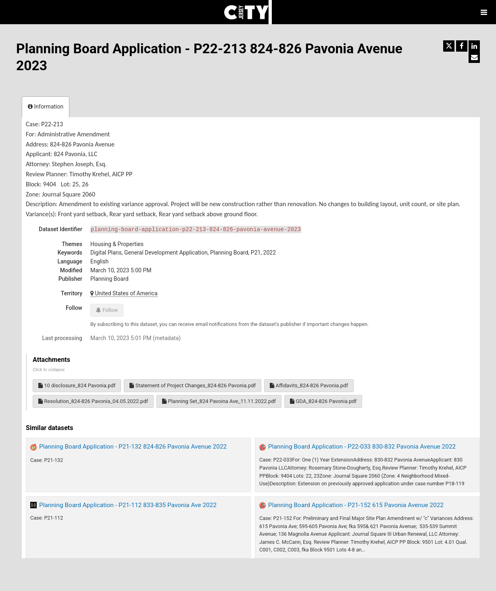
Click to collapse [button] (49, 369)
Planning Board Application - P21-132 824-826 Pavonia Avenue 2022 (133, 446)
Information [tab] (45, 106)
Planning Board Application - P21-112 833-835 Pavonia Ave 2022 (128, 505)
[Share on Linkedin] (474, 46)
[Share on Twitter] (448, 46)
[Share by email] (474, 57)
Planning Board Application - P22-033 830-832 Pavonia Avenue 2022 (362, 446)
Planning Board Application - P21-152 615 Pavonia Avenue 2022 (356, 505)
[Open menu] (484, 12)
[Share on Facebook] (461, 46)
